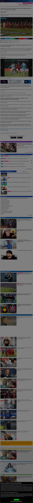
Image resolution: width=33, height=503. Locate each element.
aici (5, 489)
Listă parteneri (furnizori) (4, 497)
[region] (16, 492)
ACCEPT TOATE (16, 499)
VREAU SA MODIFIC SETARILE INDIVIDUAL (16, 501)
